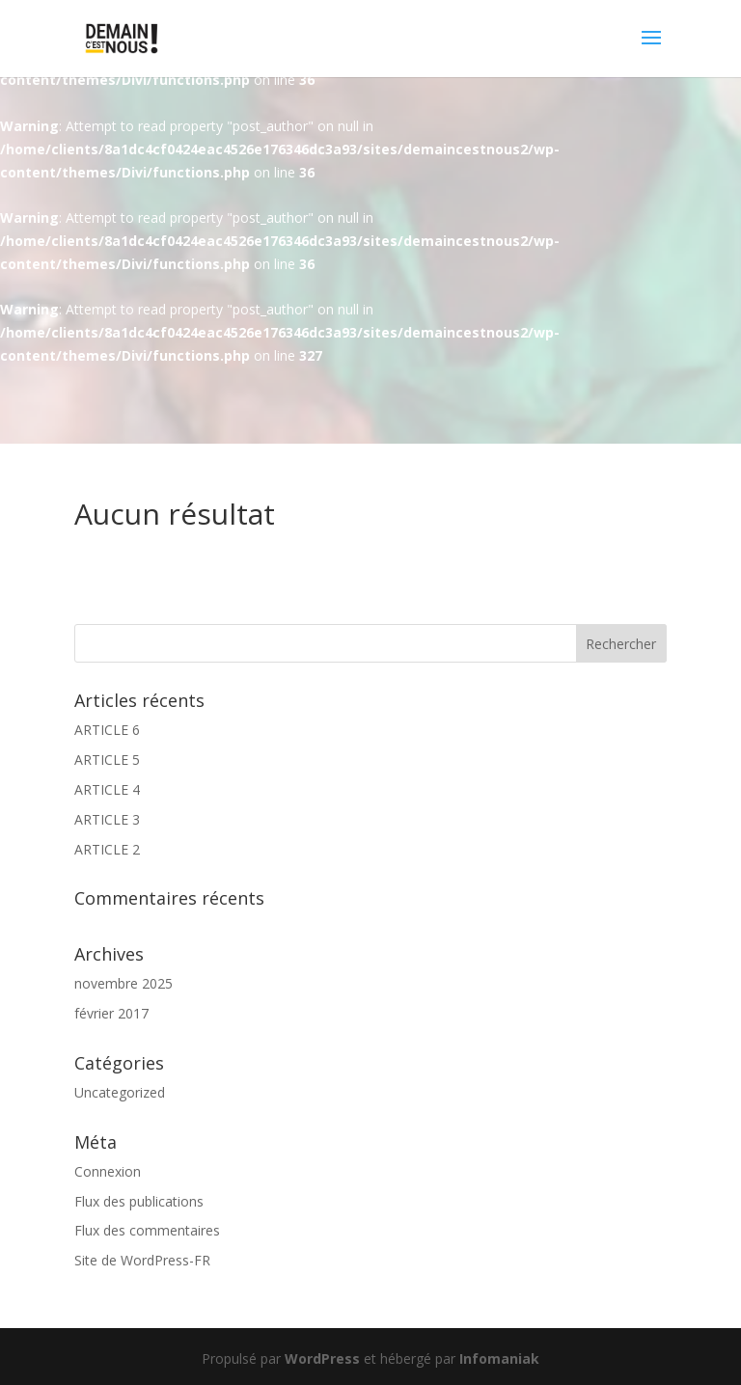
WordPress (322, 1358)
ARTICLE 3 (107, 819)
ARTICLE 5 (107, 759)
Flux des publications (139, 1201)
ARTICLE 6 (107, 729)
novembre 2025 (123, 983)
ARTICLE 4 (107, 789)
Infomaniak (499, 1358)
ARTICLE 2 (107, 849)
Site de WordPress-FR (142, 1260)
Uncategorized (119, 1092)
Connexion (107, 1171)
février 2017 (111, 1013)
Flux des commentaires (147, 1230)
